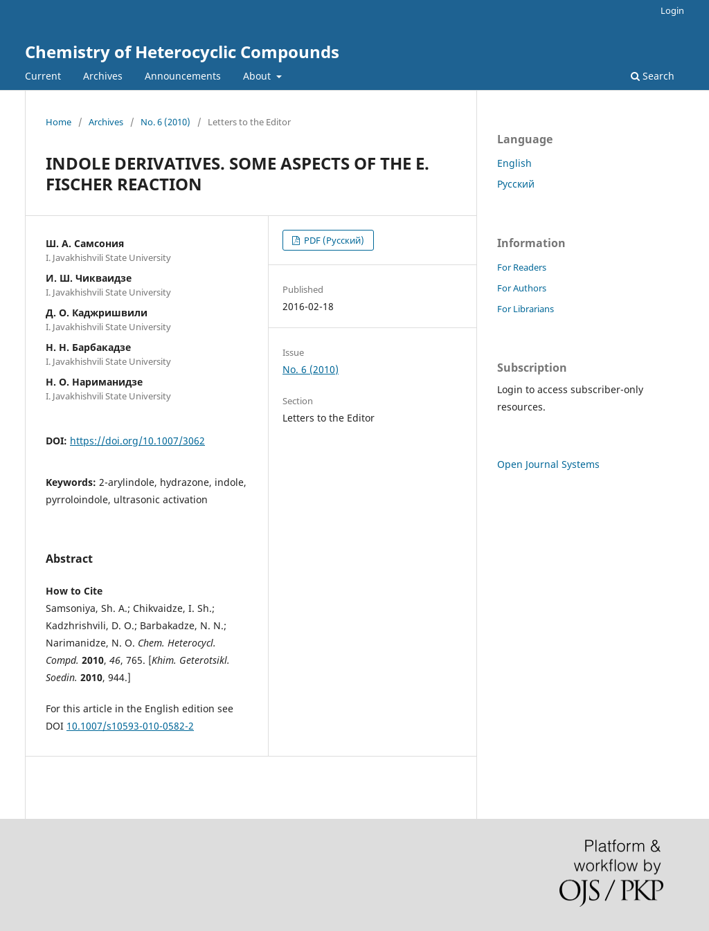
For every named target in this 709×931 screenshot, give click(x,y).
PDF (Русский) (333, 240)
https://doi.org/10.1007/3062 (137, 440)
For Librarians (525, 308)
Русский (516, 183)
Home (58, 122)
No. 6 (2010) (165, 122)
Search (652, 75)
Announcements (183, 75)
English (514, 163)
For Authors (521, 288)
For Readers (521, 267)
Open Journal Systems (548, 464)
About (258, 75)
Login (672, 10)
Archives (103, 75)
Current (43, 75)
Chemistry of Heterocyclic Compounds (182, 51)
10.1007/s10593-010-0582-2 (130, 725)
